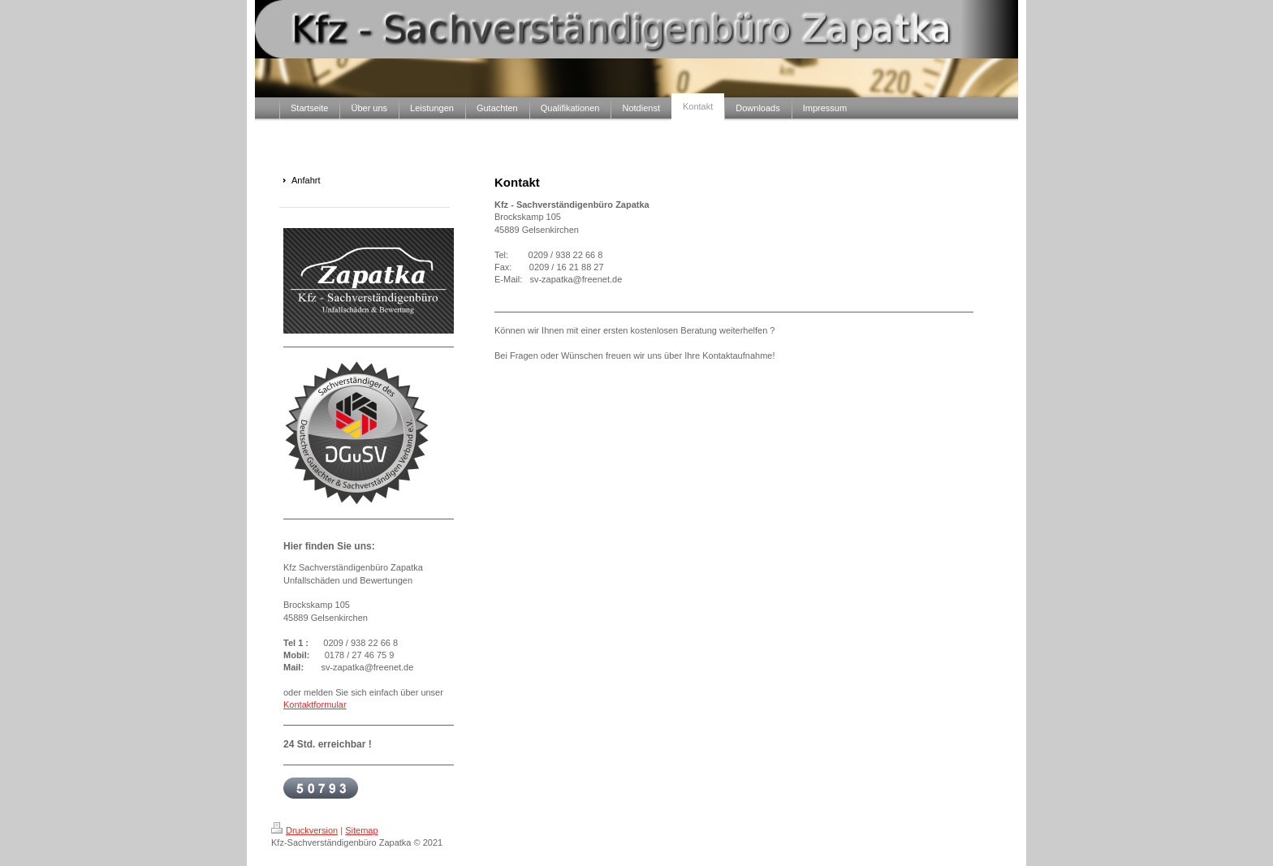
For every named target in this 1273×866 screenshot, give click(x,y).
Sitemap (361, 830)
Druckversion (304, 830)
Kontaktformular (315, 704)
